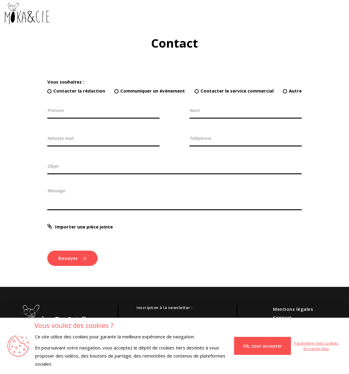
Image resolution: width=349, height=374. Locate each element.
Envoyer (72, 258)
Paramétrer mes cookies (316, 343)
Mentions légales (293, 309)
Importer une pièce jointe (84, 227)
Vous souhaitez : (65, 82)
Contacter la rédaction (79, 91)
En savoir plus (316, 348)
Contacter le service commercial (237, 91)
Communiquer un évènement (152, 91)
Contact (282, 317)
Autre (295, 91)
